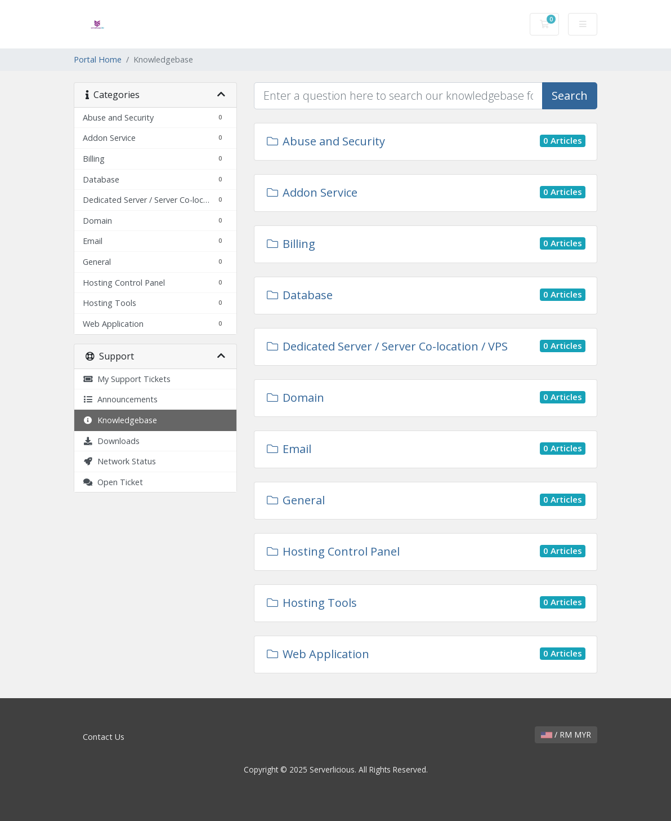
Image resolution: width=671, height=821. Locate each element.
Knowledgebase (120, 420)
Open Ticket (113, 482)
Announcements (120, 399)
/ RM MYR (566, 734)
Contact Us (103, 736)
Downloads (111, 441)
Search (570, 95)
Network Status (119, 461)
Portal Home (98, 59)
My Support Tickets (127, 379)
